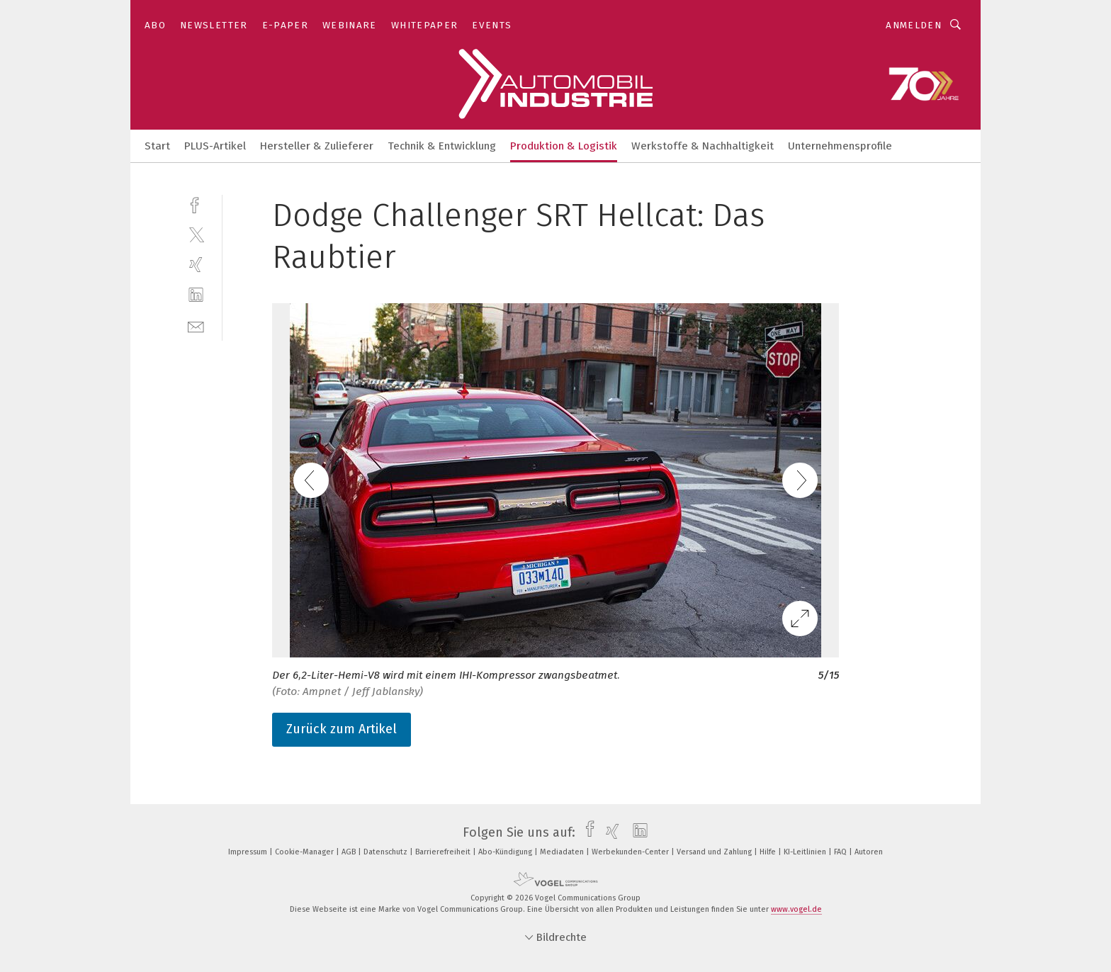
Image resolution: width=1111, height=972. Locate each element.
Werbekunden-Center (631, 852)
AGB (350, 852)
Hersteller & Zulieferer (316, 146)
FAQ (841, 852)
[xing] (196, 264)
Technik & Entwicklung (442, 146)
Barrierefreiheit (444, 852)
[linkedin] (196, 295)
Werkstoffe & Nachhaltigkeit (702, 146)
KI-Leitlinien (806, 852)
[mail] (196, 325)
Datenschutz (386, 852)
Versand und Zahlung (715, 852)
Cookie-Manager (305, 852)
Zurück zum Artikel (341, 729)
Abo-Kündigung (506, 852)
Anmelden (914, 25)
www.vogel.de (796, 909)
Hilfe (769, 852)
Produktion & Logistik (563, 146)
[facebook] (196, 204)
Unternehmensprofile (840, 146)
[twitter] (196, 234)
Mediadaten (563, 852)
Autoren (869, 852)
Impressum (248, 852)
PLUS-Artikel (215, 146)
